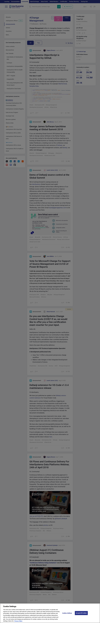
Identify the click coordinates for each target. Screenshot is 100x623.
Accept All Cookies (81, 614)
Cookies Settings (67, 614)
